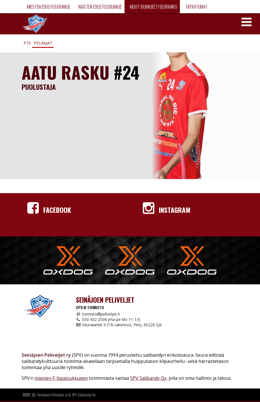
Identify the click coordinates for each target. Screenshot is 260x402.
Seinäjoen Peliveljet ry (52, 394)
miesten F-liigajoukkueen (61, 378)
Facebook (49, 210)
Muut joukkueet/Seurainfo (153, 6)
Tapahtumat (195, 6)
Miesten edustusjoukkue (48, 6)
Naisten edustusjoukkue (100, 6)
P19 (27, 43)
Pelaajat (43, 43)
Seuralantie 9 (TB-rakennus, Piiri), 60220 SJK (119, 324)
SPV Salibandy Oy (148, 378)
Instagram (167, 210)
